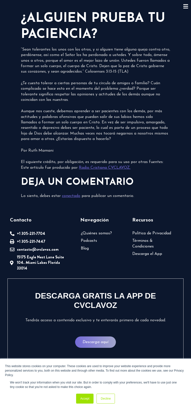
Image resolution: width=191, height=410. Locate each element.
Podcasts (89, 241)
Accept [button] (85, 398)
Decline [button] (106, 398)
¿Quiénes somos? (96, 233)
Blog (85, 248)
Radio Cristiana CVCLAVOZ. (105, 168)
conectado (71, 196)
